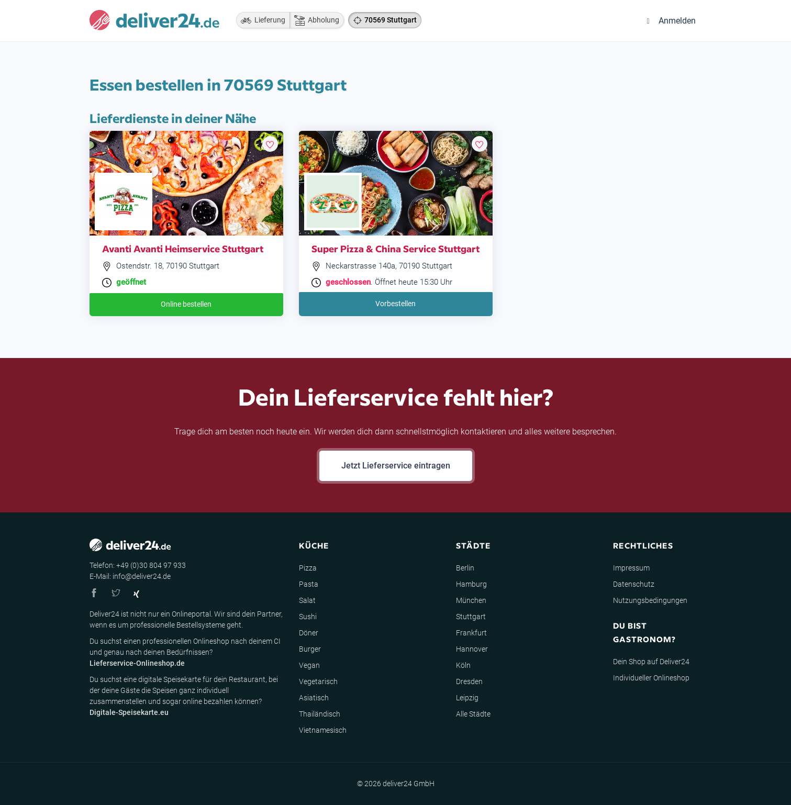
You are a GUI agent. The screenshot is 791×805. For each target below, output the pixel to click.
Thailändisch (319, 714)
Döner (308, 633)
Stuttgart (471, 616)
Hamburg (471, 584)
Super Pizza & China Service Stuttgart (395, 248)
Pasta (308, 584)
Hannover (472, 649)
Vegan (309, 665)
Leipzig (467, 698)
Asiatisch (314, 698)
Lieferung (260, 20)
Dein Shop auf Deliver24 (651, 661)
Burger (310, 649)
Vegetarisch (318, 681)
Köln (463, 665)
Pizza (308, 568)
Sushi (308, 616)
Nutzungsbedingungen (650, 600)
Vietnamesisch (323, 730)
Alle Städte (473, 714)
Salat (307, 600)
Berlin (465, 568)
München (471, 600)
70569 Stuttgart (390, 20)
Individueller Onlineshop (651, 678)
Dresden (469, 681)
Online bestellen (186, 304)
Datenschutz (633, 584)
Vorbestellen (395, 303)
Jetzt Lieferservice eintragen (395, 466)
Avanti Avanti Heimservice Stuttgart (182, 248)
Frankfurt (471, 633)
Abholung (314, 20)
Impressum (631, 568)
